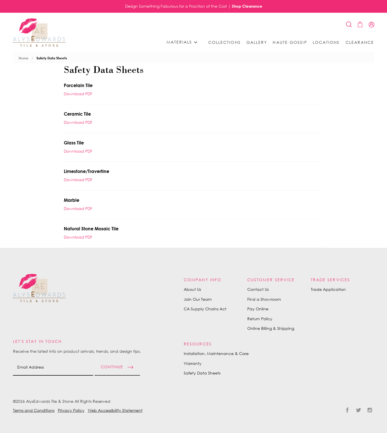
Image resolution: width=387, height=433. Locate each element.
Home (24, 58)
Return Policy (259, 318)
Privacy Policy (71, 410)
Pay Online (257, 308)
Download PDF (78, 93)
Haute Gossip (290, 42)
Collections (224, 42)
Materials (184, 42)
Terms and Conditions (33, 410)
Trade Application (328, 289)
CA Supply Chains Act (205, 308)
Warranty (193, 363)
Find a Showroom (264, 299)
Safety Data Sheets (51, 58)
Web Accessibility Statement (115, 410)
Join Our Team (198, 299)
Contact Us (258, 289)
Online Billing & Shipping (270, 328)
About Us (192, 289)
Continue (112, 366)
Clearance (360, 42)
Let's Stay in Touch (37, 341)
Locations (326, 42)
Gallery (256, 42)
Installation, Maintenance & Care (216, 353)
